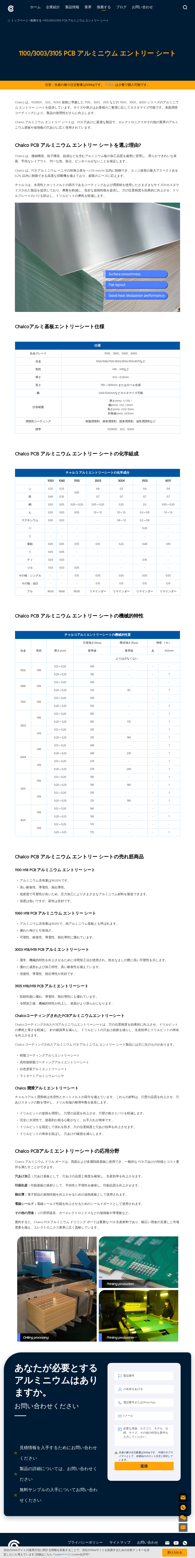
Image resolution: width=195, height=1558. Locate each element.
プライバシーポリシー (85, 1542)
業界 (93, 8)
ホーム (40, 8)
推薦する (109, 8)
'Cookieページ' (61, 1554)
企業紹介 (58, 8)
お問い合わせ (147, 8)
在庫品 (109, 84)
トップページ (19, 20)
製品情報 (77, 8)
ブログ (126, 8)
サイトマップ (119, 1542)
